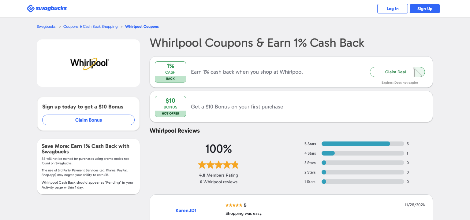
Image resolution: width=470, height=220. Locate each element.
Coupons (142, 26)
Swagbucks (46, 26)
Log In (393, 8)
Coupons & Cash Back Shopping (90, 26)
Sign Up (424, 8)
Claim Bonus (88, 120)
